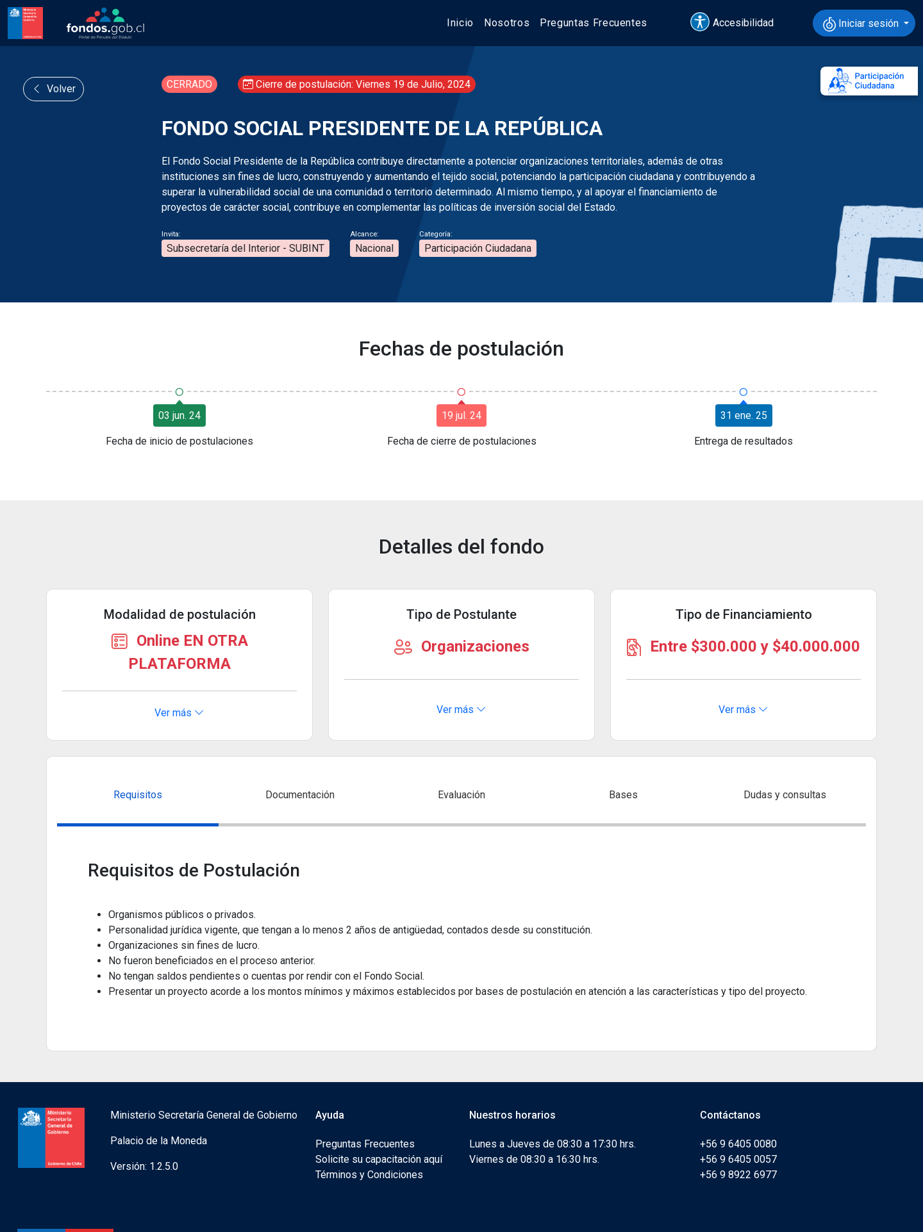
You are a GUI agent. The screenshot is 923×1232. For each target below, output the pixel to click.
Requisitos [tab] (137, 795)
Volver (53, 89)
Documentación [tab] (300, 795)
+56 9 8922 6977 (738, 1175)
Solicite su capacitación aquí (378, 1159)
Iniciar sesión (862, 24)
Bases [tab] (623, 795)
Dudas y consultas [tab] (785, 795)
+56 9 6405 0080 (738, 1144)
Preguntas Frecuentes (593, 23)
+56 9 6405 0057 (738, 1159)
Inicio (460, 23)
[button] (737, 23)
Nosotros (506, 23)
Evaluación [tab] (461, 795)
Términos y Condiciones (369, 1175)
